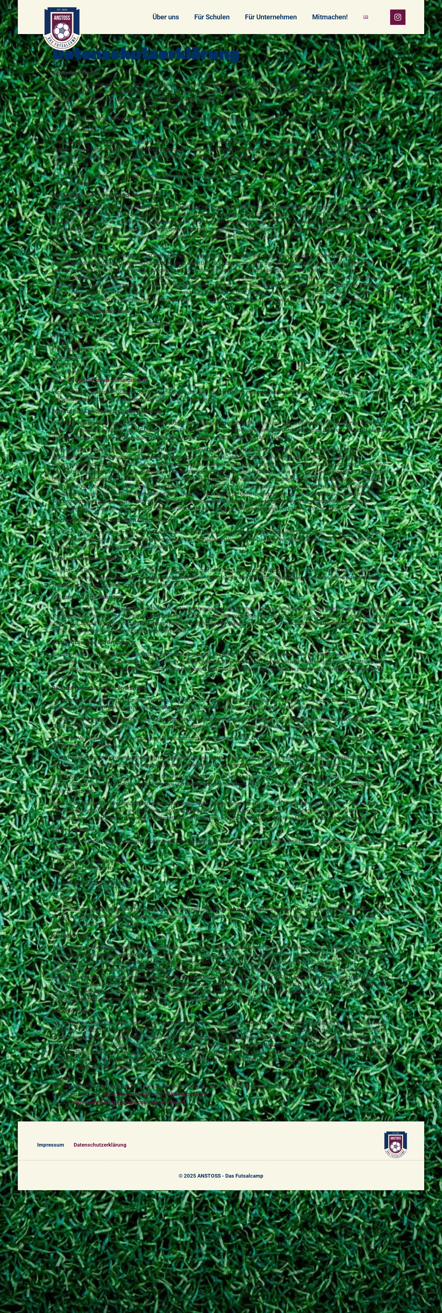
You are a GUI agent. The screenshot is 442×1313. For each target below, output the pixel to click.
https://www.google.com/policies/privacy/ (154, 1094)
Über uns (166, 17)
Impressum (50, 1145)
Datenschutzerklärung (100, 1145)
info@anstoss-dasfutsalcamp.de (108, 380)
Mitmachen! (330, 17)
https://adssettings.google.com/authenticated (128, 1102)
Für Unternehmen (271, 17)
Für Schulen (212, 17)
